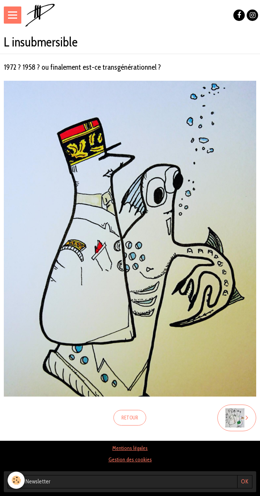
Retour (129, 418)
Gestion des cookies (130, 459)
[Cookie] (16, 480)
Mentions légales (130, 448)
